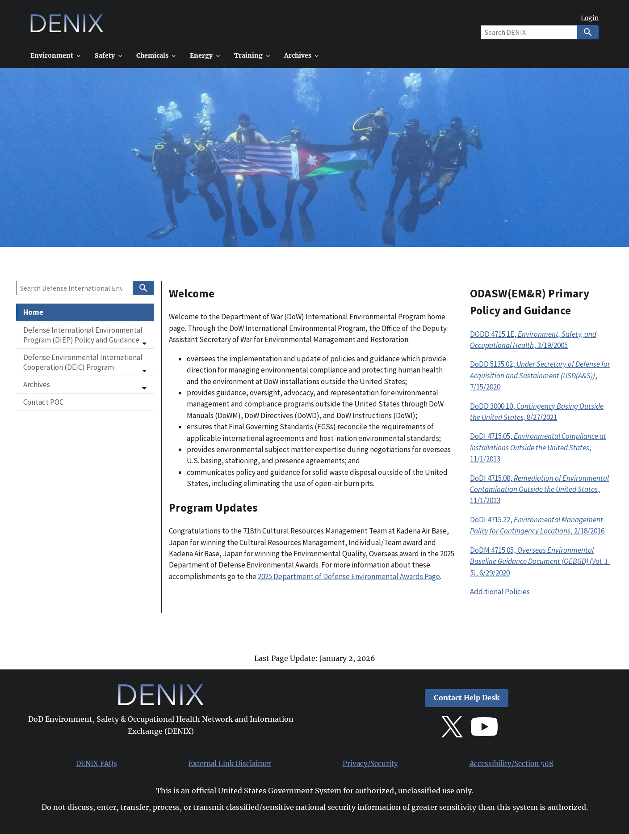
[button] (85, 335)
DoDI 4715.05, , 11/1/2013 (538, 447)
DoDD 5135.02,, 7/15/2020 (540, 375)
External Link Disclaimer (230, 764)
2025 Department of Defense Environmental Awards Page (349, 576)
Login (590, 18)
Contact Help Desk (466, 698)
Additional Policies (500, 592)
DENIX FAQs (96, 764)
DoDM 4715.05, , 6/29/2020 (540, 561)
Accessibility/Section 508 (512, 764)
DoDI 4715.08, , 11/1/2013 (539, 489)
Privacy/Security (370, 764)
